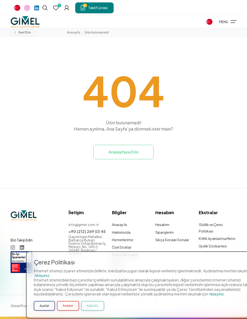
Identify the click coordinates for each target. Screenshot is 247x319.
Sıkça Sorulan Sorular (172, 240)
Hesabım (162, 224)
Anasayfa (73, 32)
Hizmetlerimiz (122, 240)
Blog (116, 262)
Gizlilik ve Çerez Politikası (211, 227)
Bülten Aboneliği (125, 255)
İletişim (117, 270)
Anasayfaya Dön (123, 151)
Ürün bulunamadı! (97, 32)
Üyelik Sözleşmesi (213, 246)
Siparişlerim (164, 232)
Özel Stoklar (121, 247)
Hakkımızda (121, 232)
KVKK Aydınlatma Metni (217, 238)
